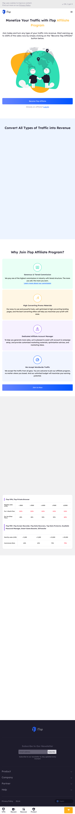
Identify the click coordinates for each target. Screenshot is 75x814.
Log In (46, 107)
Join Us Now (37, 388)
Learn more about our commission (37, 284)
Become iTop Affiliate (37, 101)
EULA (18, 802)
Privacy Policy (7, 802)
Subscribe (51, 752)
